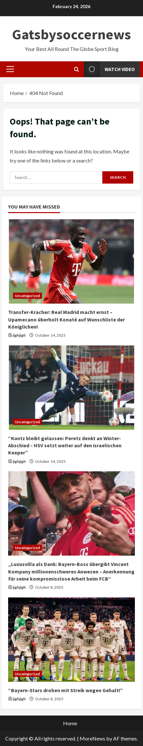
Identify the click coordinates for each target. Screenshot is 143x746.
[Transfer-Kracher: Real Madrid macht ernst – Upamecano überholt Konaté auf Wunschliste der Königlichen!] (71, 261)
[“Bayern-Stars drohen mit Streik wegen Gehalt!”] (71, 639)
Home (70, 723)
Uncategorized (27, 296)
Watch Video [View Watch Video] (109, 69)
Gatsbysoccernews (71, 34)
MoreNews (92, 738)
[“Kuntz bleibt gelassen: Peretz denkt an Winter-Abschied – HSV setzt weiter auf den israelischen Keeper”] (71, 387)
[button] (10, 69)
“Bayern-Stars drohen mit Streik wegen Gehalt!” (65, 690)
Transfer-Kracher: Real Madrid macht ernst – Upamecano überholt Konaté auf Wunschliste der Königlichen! (66, 319)
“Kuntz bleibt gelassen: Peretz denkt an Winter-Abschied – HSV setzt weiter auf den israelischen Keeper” (65, 445)
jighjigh (19, 335)
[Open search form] (76, 69)
